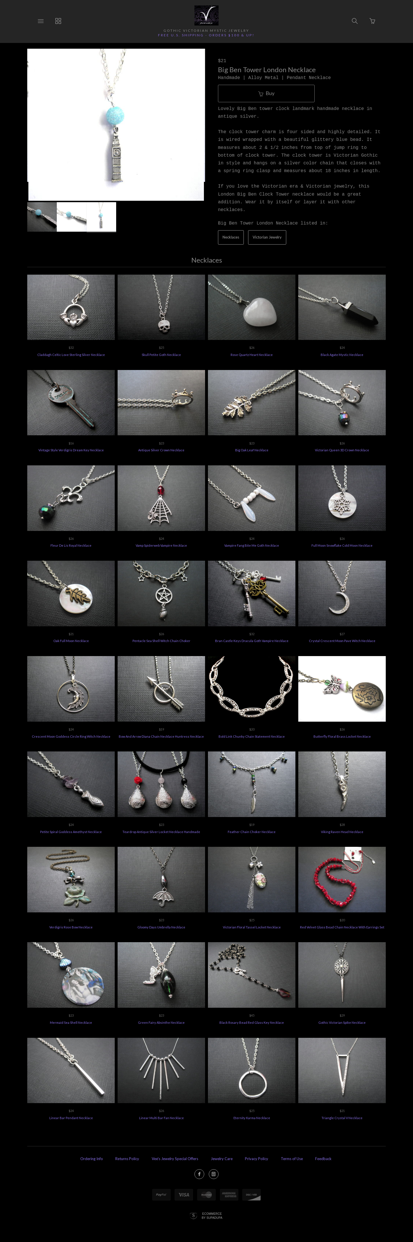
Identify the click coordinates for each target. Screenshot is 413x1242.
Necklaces (231, 237)
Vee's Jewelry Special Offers (175, 1158)
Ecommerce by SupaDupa (212, 1215)
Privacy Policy (256, 1158)
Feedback (323, 1158)
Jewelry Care (222, 1158)
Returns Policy (127, 1158)
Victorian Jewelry (267, 237)
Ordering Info (91, 1158)
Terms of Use (292, 1158)
